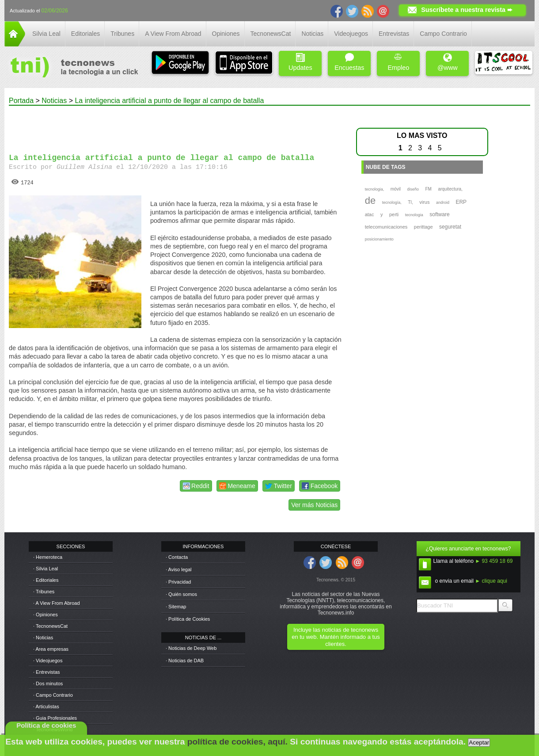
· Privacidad (178, 581)
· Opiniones (45, 614)
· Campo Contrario (53, 695)
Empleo (398, 62)
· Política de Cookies (188, 619)
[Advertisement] (176, 125)
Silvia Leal (46, 33)
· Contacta (177, 557)
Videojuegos (351, 33)
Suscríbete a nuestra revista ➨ (466, 9)
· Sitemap (176, 606)
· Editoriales (45, 580)
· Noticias (43, 637)
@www (447, 62)
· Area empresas (50, 649)
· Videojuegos (47, 660)
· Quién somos (181, 594)
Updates (300, 62)
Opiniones (226, 33)
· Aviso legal (179, 569)
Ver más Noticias (314, 504)
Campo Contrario (443, 33)
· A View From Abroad (56, 603)
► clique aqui (491, 581)
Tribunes (122, 33)
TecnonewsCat (271, 33)
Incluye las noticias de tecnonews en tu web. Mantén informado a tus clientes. (336, 636)
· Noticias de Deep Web (191, 648)
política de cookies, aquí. (237, 741)
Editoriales (85, 33)
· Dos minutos (48, 683)
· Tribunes (43, 591)
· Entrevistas (46, 672)
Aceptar (479, 742)
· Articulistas (46, 706)
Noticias (312, 33)
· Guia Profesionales (55, 718)
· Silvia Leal (45, 568)
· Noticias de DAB (185, 660)
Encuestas (349, 62)
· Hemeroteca (47, 557)
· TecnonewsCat (50, 626)
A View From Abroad (173, 33)
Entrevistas (394, 33)
